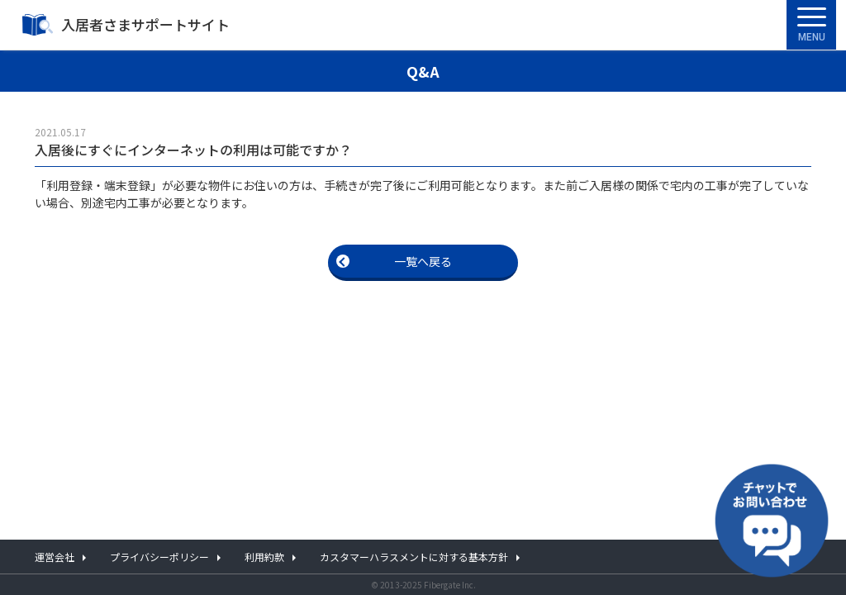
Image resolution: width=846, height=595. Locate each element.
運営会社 (54, 557)
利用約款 (264, 557)
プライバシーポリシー (159, 557)
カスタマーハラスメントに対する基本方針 (414, 557)
